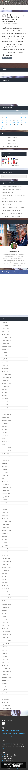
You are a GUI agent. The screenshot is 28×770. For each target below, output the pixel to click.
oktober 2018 (5, 601)
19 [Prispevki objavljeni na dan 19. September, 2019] (14, 122)
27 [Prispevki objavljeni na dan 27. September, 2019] (18, 124)
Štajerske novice (20, 769)
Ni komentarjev (15, 23)
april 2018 (4, 619)
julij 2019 (4, 573)
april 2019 (5, 583)
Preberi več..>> (7, 58)
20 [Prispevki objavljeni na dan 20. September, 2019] (18, 122)
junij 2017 (4, 650)
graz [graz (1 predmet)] (3, 730)
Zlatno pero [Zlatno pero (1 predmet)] (5, 736)
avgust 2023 (5, 423)
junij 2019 (4, 576)
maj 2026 (4, 322)
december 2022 (6, 448)
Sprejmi (16, 766)
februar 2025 (5, 368)
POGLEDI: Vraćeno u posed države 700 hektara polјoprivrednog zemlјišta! (13, 208)
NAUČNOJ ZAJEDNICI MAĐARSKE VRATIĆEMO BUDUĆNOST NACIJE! (13, 215)
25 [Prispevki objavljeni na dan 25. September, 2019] (10, 124)
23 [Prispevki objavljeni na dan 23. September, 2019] (2, 124)
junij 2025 (4, 356)
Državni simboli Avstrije (9, 143)
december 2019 (6, 558)
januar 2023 (5, 445)
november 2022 (6, 451)
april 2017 (5, 656)
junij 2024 (4, 393)
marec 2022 (5, 475)
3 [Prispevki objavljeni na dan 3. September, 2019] (6, 118)
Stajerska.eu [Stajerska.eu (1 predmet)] (22, 733)
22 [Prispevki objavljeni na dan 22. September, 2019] (25, 122)
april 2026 (5, 325)
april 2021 (4, 509)
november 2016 (6, 671)
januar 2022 (5, 481)
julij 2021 (4, 500)
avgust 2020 (5, 534)
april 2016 (4, 693)
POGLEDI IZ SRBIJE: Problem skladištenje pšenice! (14, 196)
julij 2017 (4, 647)
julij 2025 (4, 353)
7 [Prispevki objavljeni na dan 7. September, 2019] (21, 118)
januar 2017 (5, 665)
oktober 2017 (5, 638)
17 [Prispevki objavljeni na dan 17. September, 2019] (6, 122)
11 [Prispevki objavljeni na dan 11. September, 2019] (10, 120)
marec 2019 (5, 586)
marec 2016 (5, 696)
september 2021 (6, 494)
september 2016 (6, 678)
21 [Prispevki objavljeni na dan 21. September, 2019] (21, 122)
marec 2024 (5, 402)
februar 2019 (5, 589)
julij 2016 (4, 684)
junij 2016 (4, 687)
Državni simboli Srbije (8, 140)
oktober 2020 (5, 527)
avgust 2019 (5, 570)
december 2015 (6, 705)
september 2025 (6, 347)
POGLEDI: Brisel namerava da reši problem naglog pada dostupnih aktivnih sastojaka (12, 189)
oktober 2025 (5, 344)
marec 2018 (5, 622)
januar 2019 (5, 592)
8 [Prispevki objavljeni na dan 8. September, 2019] (25, 118)
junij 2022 (4, 466)
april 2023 (5, 435)
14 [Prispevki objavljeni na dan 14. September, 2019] (21, 120)
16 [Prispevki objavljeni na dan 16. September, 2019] (2, 122)
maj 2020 (4, 543)
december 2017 (6, 632)
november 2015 (6, 708)
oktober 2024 (5, 380)
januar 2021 (5, 518)
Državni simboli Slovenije (9, 137)
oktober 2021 (5, 491)
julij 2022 (4, 463)
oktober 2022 (5, 454)
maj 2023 (4, 432)
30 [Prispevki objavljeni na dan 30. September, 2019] (2, 127)
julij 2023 (4, 426)
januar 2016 (5, 702)
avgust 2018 (5, 607)
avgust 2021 (5, 497)
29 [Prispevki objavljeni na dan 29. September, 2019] (25, 124)
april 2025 (5, 362)
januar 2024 (5, 408)
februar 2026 (5, 331)
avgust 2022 (5, 460)
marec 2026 (5, 328)
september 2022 (6, 457)
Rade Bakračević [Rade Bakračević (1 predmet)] (15, 730)
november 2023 (6, 414)
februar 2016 (5, 699)
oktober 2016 (5, 675)
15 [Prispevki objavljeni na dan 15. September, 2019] (25, 120)
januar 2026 (5, 334)
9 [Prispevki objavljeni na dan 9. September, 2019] (2, 120)
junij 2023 (4, 429)
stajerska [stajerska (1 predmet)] (14, 733)
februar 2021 (5, 515)
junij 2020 (4, 540)
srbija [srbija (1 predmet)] (9, 733)
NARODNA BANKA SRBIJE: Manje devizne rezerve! (12, 202)
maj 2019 (4, 580)
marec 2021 (5, 512)
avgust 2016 (5, 681)
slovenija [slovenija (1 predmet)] (4, 733)
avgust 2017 (5, 644)
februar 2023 (5, 442)
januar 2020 (5, 555)
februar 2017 (5, 662)
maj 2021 (4, 506)
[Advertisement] (14, 92)
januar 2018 (5, 629)
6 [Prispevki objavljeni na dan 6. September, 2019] (17, 118)
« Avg (1, 129)
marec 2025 (5, 365)
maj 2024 (4, 396)
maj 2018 (4, 616)
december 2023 (6, 411)
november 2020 (6, 524)
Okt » (5, 129)
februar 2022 (5, 478)
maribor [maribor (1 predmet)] (8, 730)
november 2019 (6, 561)
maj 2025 (4, 359)
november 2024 (6, 377)
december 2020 (6, 521)
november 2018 (6, 598)
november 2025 (6, 340)
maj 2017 (4, 653)
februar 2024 (5, 405)
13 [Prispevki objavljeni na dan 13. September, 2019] (18, 120)
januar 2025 (5, 371)
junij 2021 (4, 503)
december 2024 (6, 374)
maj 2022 (4, 469)
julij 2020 (4, 537)
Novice (9, 23)
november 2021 (6, 488)
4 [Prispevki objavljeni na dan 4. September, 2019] (10, 118)
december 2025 (6, 337)
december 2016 (6, 668)
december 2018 (6, 595)
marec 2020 (5, 549)
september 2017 (6, 641)
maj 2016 (4, 690)
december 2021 (6, 485)
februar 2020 (5, 552)
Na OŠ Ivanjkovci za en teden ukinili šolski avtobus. (10, 18)
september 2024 (6, 383)
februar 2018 (5, 625)
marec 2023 (5, 439)
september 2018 (6, 604)
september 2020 (6, 530)
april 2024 (5, 399)
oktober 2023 (5, 417)
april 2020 (5, 546)
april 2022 (5, 472)
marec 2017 (5, 659)
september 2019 (6, 567)
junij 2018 (4, 613)
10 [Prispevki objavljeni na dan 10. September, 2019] (6, 120)
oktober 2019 (5, 564)
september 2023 (6, 420)
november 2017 (6, 635)
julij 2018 (4, 610)
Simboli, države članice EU (10, 146)
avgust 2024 (5, 386)
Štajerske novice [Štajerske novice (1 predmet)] (14, 736)
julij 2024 (4, 390)
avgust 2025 (5, 350)
